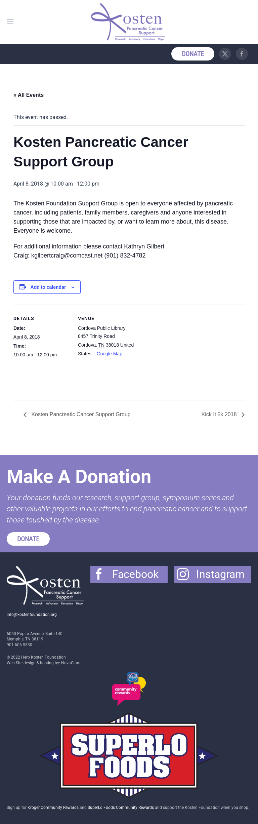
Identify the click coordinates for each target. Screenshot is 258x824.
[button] (10, 22)
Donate (193, 54)
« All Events (28, 95)
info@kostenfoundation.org (32, 614)
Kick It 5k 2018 (220, 414)
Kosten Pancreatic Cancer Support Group (80, 414)
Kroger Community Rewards (53, 807)
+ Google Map (107, 353)
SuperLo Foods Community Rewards (121, 807)
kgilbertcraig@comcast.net (66, 255)
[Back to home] (129, 22)
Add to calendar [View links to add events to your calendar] (48, 287)
